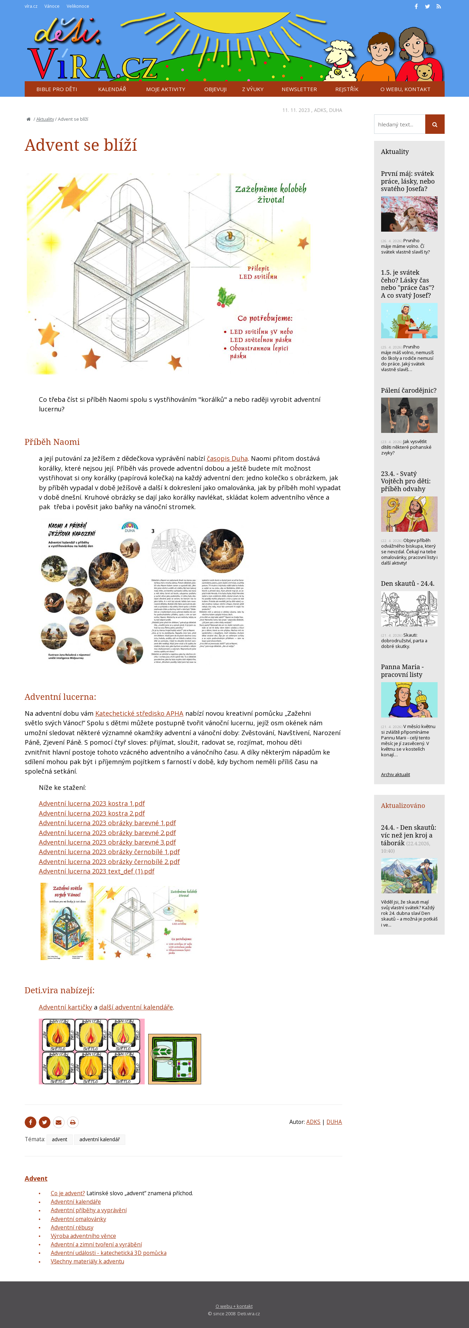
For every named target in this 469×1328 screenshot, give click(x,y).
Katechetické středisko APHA (139, 713)
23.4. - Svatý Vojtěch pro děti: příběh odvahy (406, 481)
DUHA (335, 110)
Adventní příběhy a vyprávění (89, 1210)
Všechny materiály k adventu (87, 1261)
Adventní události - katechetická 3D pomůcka (109, 1253)
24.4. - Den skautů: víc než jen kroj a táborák (409, 835)
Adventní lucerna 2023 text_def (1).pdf (97, 871)
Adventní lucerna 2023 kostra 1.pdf (92, 803)
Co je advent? (68, 1193)
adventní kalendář (99, 1139)
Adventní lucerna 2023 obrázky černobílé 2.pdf (109, 861)
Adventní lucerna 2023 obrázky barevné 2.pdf (107, 832)
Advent (36, 1178)
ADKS (320, 110)
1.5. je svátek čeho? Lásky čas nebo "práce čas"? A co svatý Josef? (407, 283)
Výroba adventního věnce (83, 1236)
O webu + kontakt (234, 1306)
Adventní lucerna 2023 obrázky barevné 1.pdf (107, 822)
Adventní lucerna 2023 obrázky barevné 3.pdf (107, 842)
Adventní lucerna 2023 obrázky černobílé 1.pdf (109, 851)
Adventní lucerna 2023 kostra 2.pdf (92, 813)
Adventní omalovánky (78, 1219)
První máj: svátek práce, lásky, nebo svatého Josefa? (408, 181)
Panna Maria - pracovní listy (402, 670)
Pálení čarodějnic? (409, 390)
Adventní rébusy (72, 1227)
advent (59, 1139)
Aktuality (45, 119)
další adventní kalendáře (136, 1007)
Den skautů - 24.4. (408, 583)
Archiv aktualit (395, 774)
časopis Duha (227, 458)
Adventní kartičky (65, 1007)
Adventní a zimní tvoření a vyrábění (96, 1244)
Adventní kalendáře (76, 1201)
